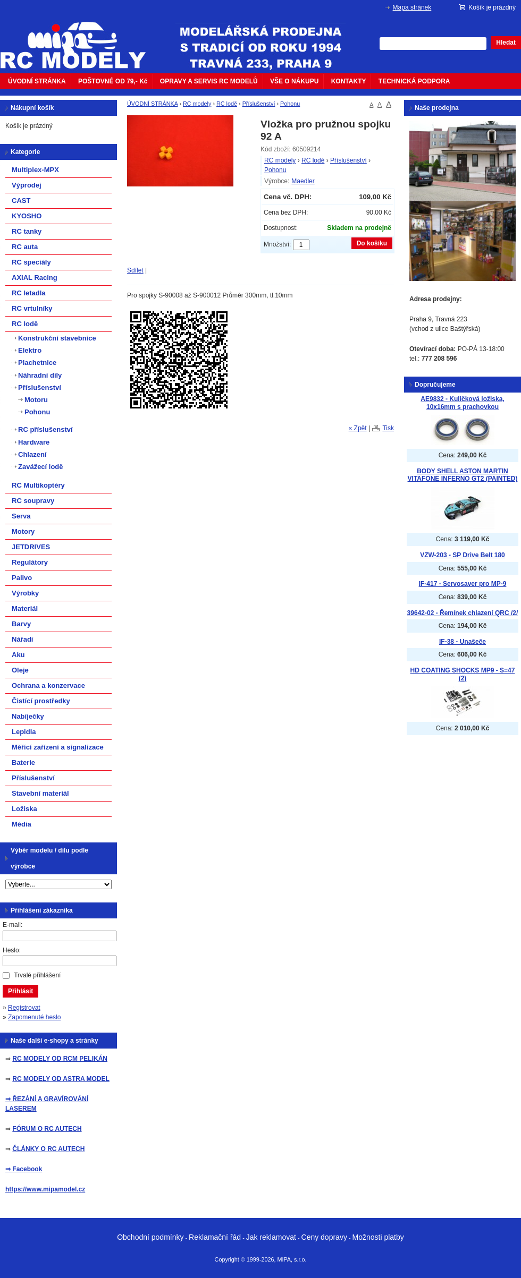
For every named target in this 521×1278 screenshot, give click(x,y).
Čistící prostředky (41, 701)
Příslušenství (258, 103)
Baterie (23, 762)
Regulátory (30, 562)
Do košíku (372, 243)
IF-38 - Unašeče (462, 641)
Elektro (29, 350)
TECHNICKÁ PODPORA (414, 81)
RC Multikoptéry (38, 485)
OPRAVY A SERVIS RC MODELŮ (209, 81)
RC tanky (26, 231)
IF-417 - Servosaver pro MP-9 (463, 583)
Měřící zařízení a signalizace (58, 747)
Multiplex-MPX (35, 170)
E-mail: (12, 924)
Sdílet (135, 270)
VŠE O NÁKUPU (294, 81)
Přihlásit (20, 991)
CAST (21, 201)
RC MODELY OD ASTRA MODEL (60, 1079)
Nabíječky (28, 716)
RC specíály (31, 262)
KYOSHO (26, 216)
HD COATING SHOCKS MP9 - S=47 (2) (462, 674)
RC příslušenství (45, 429)
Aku (18, 655)
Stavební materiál (40, 793)
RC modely (197, 103)
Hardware (33, 442)
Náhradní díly (40, 375)
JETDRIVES (31, 547)
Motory (23, 531)
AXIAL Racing (34, 278)
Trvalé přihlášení (37, 975)
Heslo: (12, 950)
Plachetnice (37, 363)
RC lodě (226, 103)
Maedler (302, 181)
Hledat (506, 42)
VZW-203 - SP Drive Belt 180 (462, 555)
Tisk (388, 428)
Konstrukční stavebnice (57, 338)
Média (21, 824)
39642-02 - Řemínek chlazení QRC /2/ (462, 613)
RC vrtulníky (32, 308)
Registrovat (24, 1007)
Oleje (20, 670)
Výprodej (26, 185)
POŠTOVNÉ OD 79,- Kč (112, 81)
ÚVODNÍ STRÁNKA (37, 81)
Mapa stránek (412, 7)
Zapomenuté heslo (34, 1017)
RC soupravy (33, 501)
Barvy (21, 624)
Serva (21, 516)
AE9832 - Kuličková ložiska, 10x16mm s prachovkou (462, 403)
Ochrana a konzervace (48, 685)
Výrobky (25, 593)
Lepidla (24, 732)
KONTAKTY (348, 81)
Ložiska (24, 809)
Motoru (36, 400)
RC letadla (29, 293)
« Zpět (358, 428)
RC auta (25, 247)
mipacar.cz (79, 39)
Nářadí (22, 639)
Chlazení (32, 454)
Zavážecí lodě (40, 467)
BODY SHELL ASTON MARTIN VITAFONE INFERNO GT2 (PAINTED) (463, 475)
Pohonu (290, 103)
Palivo (22, 578)
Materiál (25, 608)
